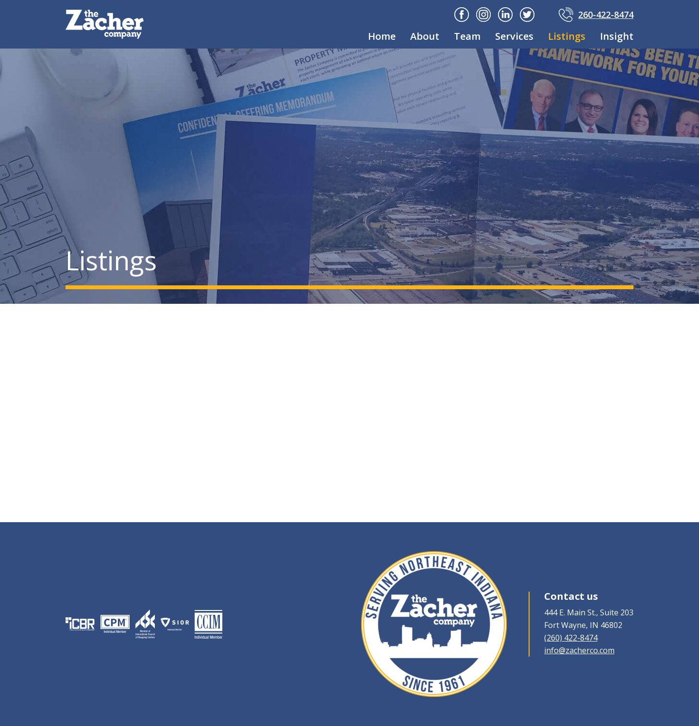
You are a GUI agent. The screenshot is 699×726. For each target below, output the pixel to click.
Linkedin (505, 14)
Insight (616, 36)
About (424, 36)
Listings (566, 36)
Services (514, 36)
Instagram (483, 14)
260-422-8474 (605, 14)
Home (382, 36)
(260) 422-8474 (571, 637)
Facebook (461, 14)
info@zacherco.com (579, 650)
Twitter (527, 14)
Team (467, 36)
